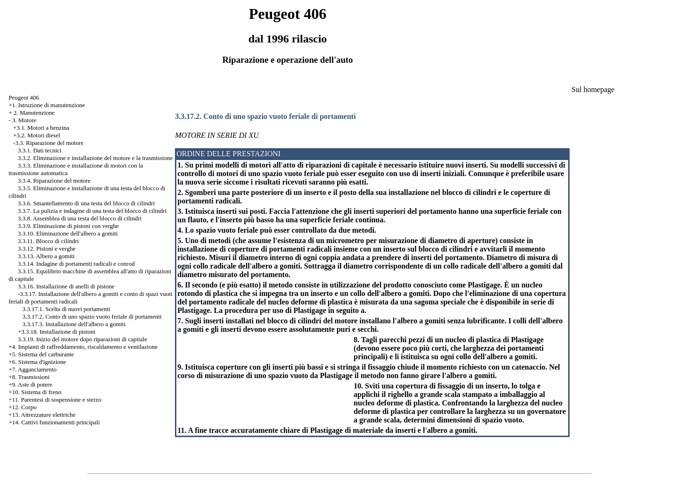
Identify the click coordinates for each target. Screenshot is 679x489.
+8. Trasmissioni (29, 376)
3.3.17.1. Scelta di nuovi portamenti (66, 308)
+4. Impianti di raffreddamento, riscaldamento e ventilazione (82, 346)
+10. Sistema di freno (34, 392)
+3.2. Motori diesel (36, 135)
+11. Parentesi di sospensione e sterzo (54, 399)
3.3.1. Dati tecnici (40, 150)
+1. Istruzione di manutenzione (46, 105)
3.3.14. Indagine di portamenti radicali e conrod (76, 263)
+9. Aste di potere (30, 384)
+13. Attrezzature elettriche (41, 414)
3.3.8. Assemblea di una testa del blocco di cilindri (79, 218)
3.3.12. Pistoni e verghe (47, 248)
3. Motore (24, 120)
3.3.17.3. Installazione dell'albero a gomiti (73, 324)
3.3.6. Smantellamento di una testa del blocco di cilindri (86, 203)
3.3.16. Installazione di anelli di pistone (66, 286)
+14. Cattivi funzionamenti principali (54, 422)
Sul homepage (592, 89)
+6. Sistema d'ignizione (37, 361)
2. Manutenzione (34, 112)
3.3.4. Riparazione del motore (54, 180)
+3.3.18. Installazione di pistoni (57, 331)
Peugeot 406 (23, 97)
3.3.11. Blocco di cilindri (48, 240)
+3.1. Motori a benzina (41, 127)
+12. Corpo (22, 407)
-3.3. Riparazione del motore (48, 142)
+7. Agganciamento (32, 369)
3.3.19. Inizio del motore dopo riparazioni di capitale (82, 339)
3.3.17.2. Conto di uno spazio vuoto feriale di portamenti (91, 316)
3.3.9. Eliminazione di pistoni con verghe (68, 225)
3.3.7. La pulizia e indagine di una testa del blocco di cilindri (92, 210)
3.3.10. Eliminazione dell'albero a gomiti (68, 233)
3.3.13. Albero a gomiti (46, 256)
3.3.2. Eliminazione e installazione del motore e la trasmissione (95, 157)
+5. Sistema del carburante (41, 354)
